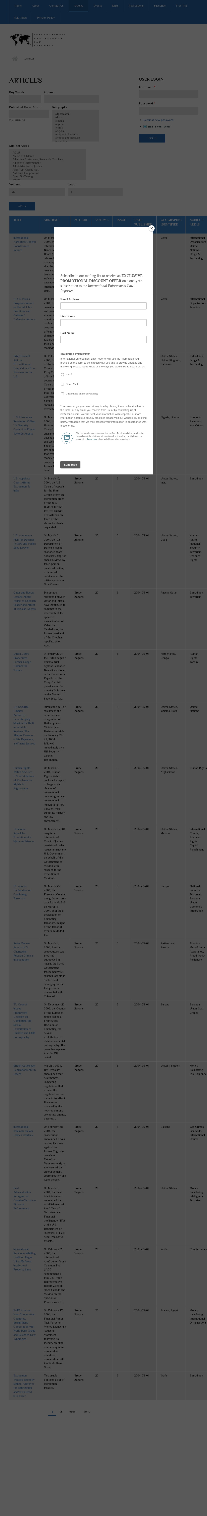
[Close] (152, 228)
